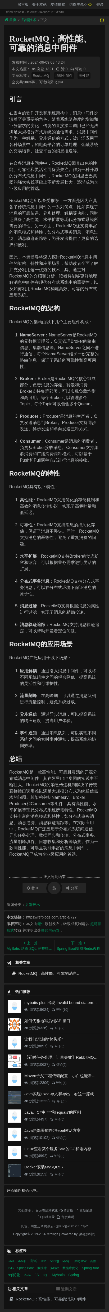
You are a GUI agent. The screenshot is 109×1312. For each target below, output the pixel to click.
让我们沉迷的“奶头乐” (43, 1039)
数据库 (42, 1268)
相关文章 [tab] (18, 1288)
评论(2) (56, 1028)
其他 (93, 1261)
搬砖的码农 (50, 930)
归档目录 (45, 1217)
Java (11, 1261)
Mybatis (59, 1275)
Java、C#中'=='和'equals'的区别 (52, 1112)
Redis (28, 1275)
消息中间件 (63, 76)
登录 (100, 4)
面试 (34, 1261)
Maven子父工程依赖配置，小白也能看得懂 (62, 1075)
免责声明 (65, 1217)
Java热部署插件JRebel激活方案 (52, 1130)
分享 (72, 888)
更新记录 (83, 1210)
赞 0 (62, 69)
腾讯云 (48, 1226)
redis (11, 1268)
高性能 (84, 76)
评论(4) (58, 1083)
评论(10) (59, 1010)
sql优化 (14, 1275)
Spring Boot (80, 1261)
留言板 (23, 4)
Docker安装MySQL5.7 (43, 1167)
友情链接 (58, 4)
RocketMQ (41, 76)
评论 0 (78, 69)
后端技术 (28, 20)
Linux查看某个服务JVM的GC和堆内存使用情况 (65, 1149)
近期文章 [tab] (66, 1289)
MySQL (22, 1261)
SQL (46, 1275)
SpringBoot (90, 1268)
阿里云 (35, 1226)
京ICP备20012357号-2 (72, 1226)
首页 (11, 20)
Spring (55, 1261)
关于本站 (39, 4)
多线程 (55, 1268)
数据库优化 (70, 1268)
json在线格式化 (47, 1210)
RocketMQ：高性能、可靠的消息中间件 (50, 973)
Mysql (66, 1261)
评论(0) (56, 1046)
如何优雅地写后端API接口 (47, 1020)
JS (37, 1275)
